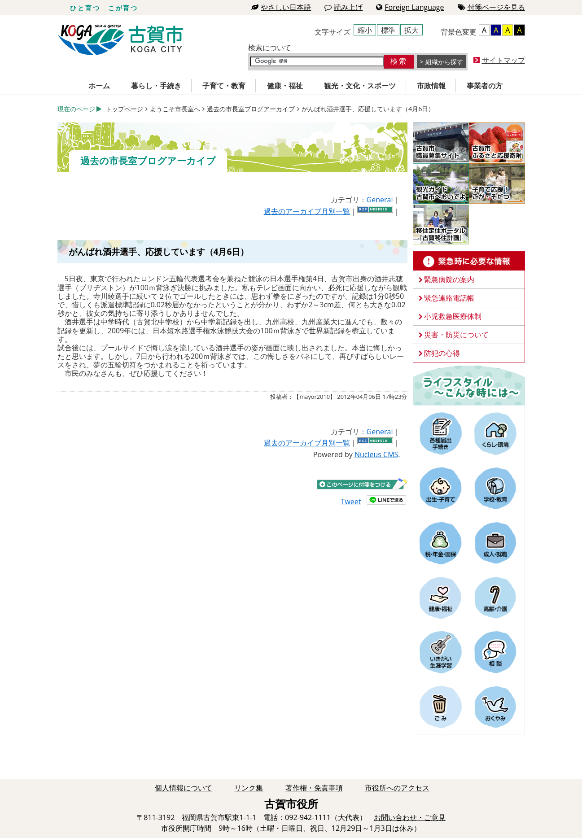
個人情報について (183, 788)
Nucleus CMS (376, 454)
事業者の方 (485, 86)
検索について (269, 47)
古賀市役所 (120, 40)
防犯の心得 (442, 353)
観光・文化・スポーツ (360, 86)
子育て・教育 (223, 86)
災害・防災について (456, 335)
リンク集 (248, 788)
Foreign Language (410, 7)
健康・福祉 (285, 86)
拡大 (411, 30)
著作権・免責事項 (314, 788)
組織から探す (444, 61)
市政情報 (431, 86)
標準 (388, 30)
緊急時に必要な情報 (469, 261)
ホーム (99, 86)
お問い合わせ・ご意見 (410, 817)
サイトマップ (503, 60)
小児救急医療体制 (452, 316)
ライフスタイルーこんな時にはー (469, 385)
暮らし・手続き (156, 86)
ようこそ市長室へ (175, 109)
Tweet (351, 501)
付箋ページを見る (491, 7)
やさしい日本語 (281, 7)
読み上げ (343, 7)
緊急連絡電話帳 (449, 298)
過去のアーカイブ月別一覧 (307, 211)
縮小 (365, 30)
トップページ (124, 109)
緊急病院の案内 (449, 279)
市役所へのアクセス (397, 788)
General (380, 200)
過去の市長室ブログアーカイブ (251, 109)
